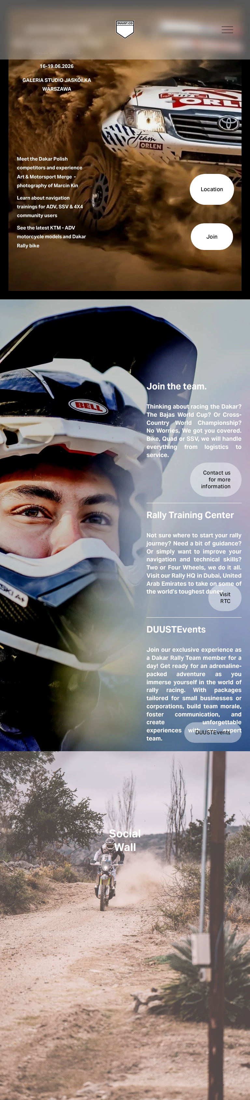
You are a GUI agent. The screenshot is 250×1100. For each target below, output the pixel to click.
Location (212, 189)
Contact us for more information (216, 479)
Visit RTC (225, 598)
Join (211, 236)
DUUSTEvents (213, 732)
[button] (82, 895)
